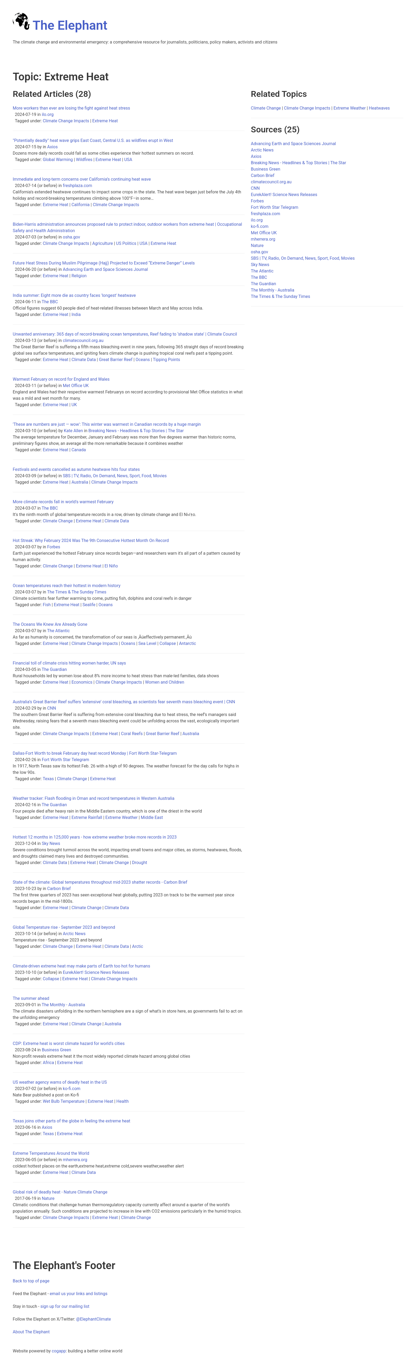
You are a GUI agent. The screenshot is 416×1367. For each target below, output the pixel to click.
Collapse (167, 643)
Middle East (152, 817)
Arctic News (74, 933)
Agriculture (102, 243)
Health (122, 1101)
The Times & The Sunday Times (76, 591)
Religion (78, 275)
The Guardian (54, 669)
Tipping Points (166, 359)
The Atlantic (58, 630)
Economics (81, 682)
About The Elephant (31, 1331)
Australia (79, 482)
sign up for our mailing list (64, 1306)
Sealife (89, 604)
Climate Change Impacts (66, 120)
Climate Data (83, 359)
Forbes (53, 546)
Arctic (137, 946)
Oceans (143, 359)
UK (74, 404)
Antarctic (187, 643)
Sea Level (147, 643)
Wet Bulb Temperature (63, 1101)
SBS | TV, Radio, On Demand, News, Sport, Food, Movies (115, 475)
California (80, 204)
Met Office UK (76, 385)
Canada (78, 449)
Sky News (51, 843)
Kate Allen (73, 430)
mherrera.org (75, 1159)
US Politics (126, 243)
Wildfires (84, 159)
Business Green (56, 1049)
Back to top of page (31, 1280)
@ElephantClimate (93, 1319)
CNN (51, 708)
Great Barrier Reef (115, 359)
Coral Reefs (132, 733)
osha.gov (71, 237)
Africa (48, 1062)
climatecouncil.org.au (83, 340)
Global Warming (58, 159)
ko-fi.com (71, 1088)
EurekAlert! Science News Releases (96, 972)
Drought (139, 862)
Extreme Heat (105, 120)
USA (128, 159)
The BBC (50, 301)
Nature (48, 1198)
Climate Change (58, 520)
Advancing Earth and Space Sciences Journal (105, 269)
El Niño (111, 566)
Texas (48, 778)
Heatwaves (379, 108)
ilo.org (48, 114)
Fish (47, 604)
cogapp (59, 1350)
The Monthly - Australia (63, 1004)
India (76, 314)
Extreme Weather (121, 817)
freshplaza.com (77, 185)
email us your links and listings (79, 1293)
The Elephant (60, 25)
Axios (52, 146)
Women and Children (164, 682)
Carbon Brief (59, 888)
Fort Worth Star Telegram (65, 759)
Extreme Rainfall (86, 817)
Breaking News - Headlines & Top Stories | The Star (136, 430)
